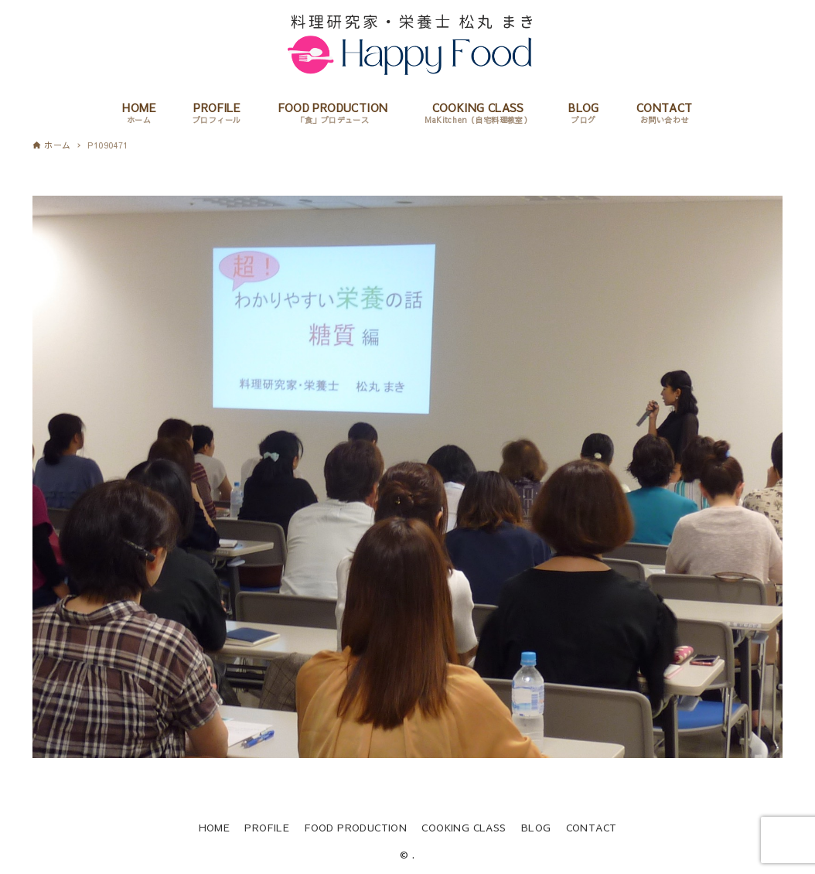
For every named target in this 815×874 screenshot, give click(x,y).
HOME (214, 827)
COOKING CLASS (463, 827)
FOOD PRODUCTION (355, 827)
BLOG (536, 827)
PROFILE (266, 827)
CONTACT (591, 827)
